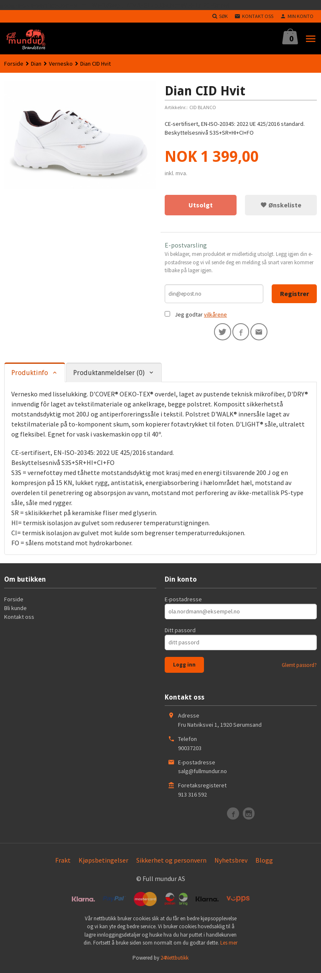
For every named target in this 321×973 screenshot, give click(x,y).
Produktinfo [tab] (29, 376)
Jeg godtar (189, 316)
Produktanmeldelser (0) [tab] (109, 376)
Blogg (264, 862)
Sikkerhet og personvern (171, 862)
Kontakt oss (19, 619)
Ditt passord (180, 632)
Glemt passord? (299, 667)
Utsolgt (201, 205)
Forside (13, 63)
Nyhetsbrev (230, 862)
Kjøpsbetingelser (103, 862)
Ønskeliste (280, 205)
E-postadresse (183, 601)
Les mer (228, 945)
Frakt (63, 862)
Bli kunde (15, 610)
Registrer (294, 294)
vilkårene (215, 316)
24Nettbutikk (174, 960)
